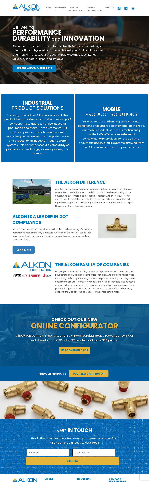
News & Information (94, 9)
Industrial (60, 7)
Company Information (75, 9)
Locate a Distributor (88, 374)
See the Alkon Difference (34, 68)
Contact (109, 7)
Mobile (49, 7)
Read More (23, 250)
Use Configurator (74, 350)
